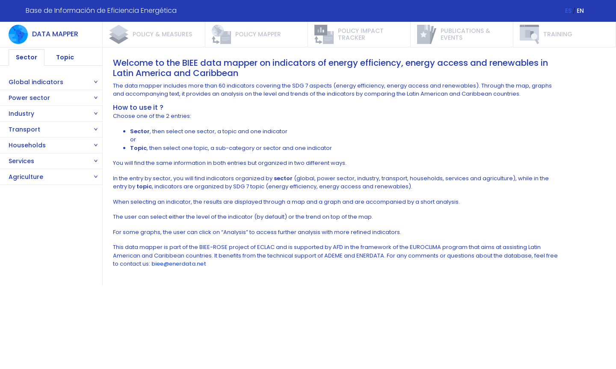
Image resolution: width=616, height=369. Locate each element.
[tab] (51, 82)
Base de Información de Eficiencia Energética (101, 10)
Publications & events (465, 34)
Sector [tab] (26, 57)
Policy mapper (258, 34)
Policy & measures (162, 34)
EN (580, 10)
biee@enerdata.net (178, 264)
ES (568, 10)
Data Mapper (55, 34)
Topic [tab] (65, 57)
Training (557, 34)
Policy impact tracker (361, 34)
